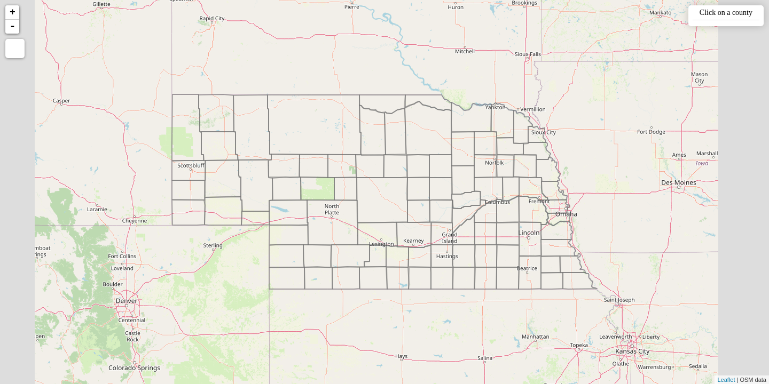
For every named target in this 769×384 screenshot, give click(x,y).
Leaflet (726, 380)
